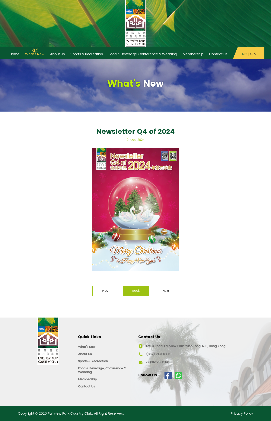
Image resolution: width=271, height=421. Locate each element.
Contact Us (86, 386)
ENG (244, 54)
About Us (85, 354)
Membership (87, 379)
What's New (86, 346)
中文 (253, 54)
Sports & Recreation (93, 361)
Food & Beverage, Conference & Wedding (102, 370)
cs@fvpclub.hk (157, 362)
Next (166, 290)
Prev (105, 290)
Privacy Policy (242, 413)
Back (136, 290)
